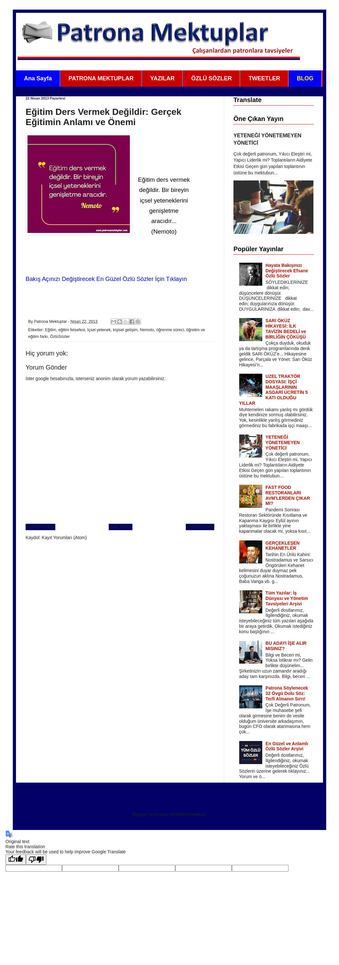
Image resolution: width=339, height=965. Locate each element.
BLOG (305, 78)
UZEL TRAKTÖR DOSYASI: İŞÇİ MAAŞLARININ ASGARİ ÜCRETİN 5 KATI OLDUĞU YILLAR (273, 390)
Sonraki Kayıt (40, 526)
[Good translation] (15, 859)
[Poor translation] (36, 859)
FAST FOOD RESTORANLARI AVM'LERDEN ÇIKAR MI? (287, 495)
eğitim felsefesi (72, 330)
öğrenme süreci (170, 330)
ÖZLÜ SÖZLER (211, 78)
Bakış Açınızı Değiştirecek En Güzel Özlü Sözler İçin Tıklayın (106, 278)
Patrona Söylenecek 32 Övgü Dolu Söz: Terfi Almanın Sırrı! (286, 693)
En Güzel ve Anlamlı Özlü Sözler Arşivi (286, 746)
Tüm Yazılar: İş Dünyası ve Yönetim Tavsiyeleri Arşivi (286, 598)
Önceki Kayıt (200, 526)
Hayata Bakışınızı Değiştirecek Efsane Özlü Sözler (286, 271)
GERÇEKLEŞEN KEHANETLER (282, 545)
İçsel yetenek (99, 330)
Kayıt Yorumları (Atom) (64, 537)
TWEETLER (264, 78)
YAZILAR (162, 78)
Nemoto (147, 330)
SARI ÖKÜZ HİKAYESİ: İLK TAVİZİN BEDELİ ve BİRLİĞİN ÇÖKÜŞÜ (285, 328)
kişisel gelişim (125, 330)
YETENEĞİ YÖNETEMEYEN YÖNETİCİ (282, 443)
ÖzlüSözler (60, 336)
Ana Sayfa (38, 78)
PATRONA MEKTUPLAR (101, 78)
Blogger (139, 814)
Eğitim (50, 330)
